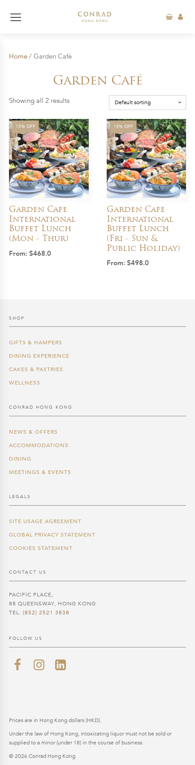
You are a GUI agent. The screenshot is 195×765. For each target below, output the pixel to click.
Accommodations (39, 445)
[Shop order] (147, 102)
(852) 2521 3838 (46, 612)
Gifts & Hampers (35, 342)
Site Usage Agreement (45, 521)
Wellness (24, 382)
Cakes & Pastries (36, 369)
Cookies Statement (41, 548)
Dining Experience (39, 355)
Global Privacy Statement (52, 534)
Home (18, 56)
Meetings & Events (40, 472)
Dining (20, 458)
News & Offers (33, 431)
